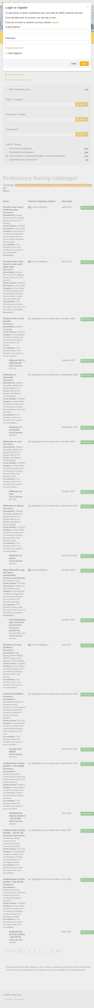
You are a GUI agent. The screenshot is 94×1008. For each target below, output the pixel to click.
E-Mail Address (12, 27)
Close (74, 63)
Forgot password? (14, 48)
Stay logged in (13, 53)
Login (84, 63)
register (55, 22)
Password (10, 38)
